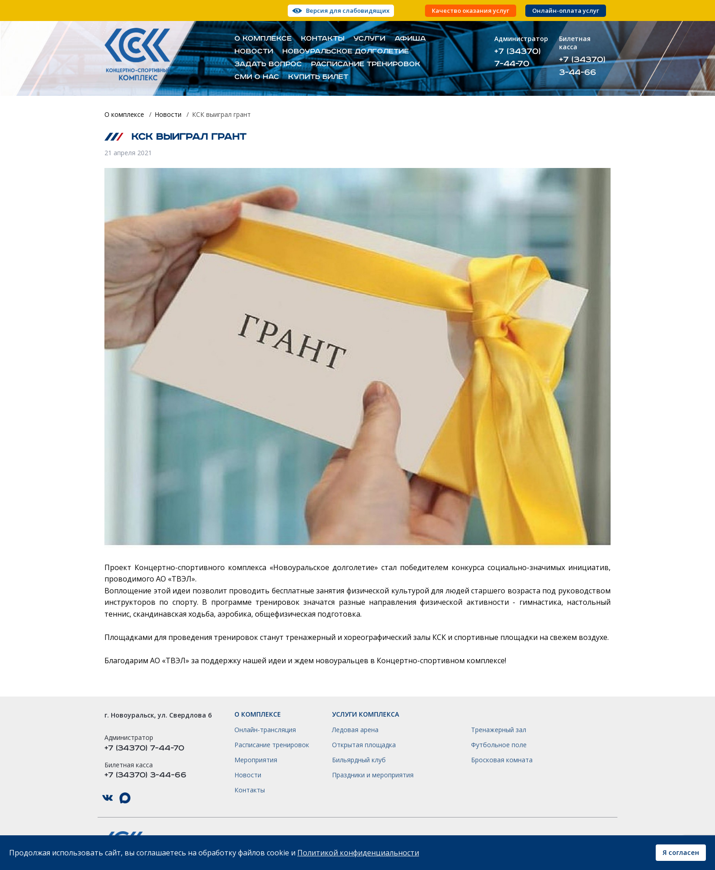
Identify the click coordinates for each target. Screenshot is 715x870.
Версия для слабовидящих (347, 10)
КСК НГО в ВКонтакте (107, 798)
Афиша (410, 39)
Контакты (322, 39)
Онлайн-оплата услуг (565, 11)
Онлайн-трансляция (265, 730)
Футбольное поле (499, 745)
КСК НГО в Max (124, 798)
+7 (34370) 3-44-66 (582, 66)
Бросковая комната (502, 760)
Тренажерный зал (498, 730)
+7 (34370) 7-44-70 (517, 57)
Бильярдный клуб (359, 760)
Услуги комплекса (365, 714)
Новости (253, 51)
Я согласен (681, 852)
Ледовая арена (355, 730)
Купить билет (318, 77)
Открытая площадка (364, 745)
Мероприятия (255, 760)
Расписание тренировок (365, 64)
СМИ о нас (256, 77)
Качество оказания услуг (470, 11)
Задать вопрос (268, 64)
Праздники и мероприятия (373, 775)
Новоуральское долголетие (345, 51)
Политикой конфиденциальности (358, 853)
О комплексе (263, 39)
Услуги (369, 39)
